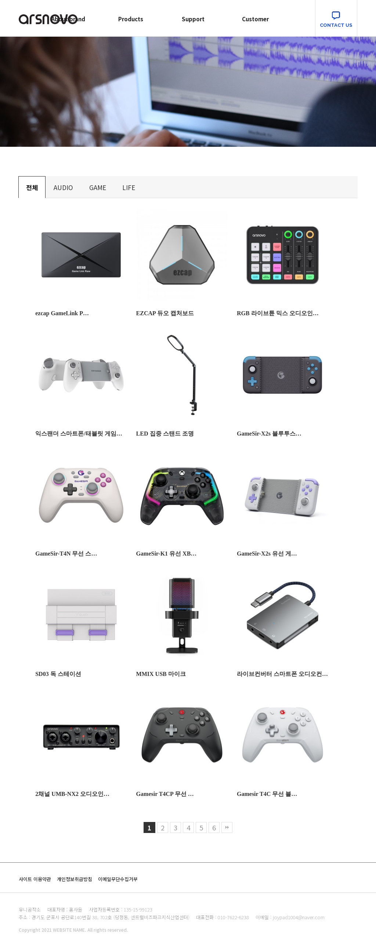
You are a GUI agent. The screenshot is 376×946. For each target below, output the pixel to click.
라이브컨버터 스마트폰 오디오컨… (282, 674)
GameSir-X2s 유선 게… (267, 553)
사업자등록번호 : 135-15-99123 (120, 909)
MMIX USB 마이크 (161, 674)
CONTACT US (336, 25)
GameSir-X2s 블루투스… (269, 433)
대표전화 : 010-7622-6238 (222, 917)
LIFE (128, 187)
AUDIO (63, 187)
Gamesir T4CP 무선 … (165, 794)
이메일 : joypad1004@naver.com (290, 917)
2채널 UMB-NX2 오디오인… (72, 794)
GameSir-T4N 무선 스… (66, 553)
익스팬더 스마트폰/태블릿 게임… (78, 433)
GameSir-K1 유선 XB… (166, 553)
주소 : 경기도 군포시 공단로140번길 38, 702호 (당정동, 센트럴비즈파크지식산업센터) (104, 917)
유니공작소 (30, 909)
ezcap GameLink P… (62, 313)
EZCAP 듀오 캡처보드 (165, 313)
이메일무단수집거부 (118, 879)
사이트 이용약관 (35, 879)
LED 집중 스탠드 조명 (165, 433)
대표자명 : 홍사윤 (64, 909)
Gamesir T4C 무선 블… (267, 794)
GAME (97, 187)
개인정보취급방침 (74, 879)
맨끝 (226, 827)
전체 (32, 187)
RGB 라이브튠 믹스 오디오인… (278, 313)
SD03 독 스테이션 (58, 674)
